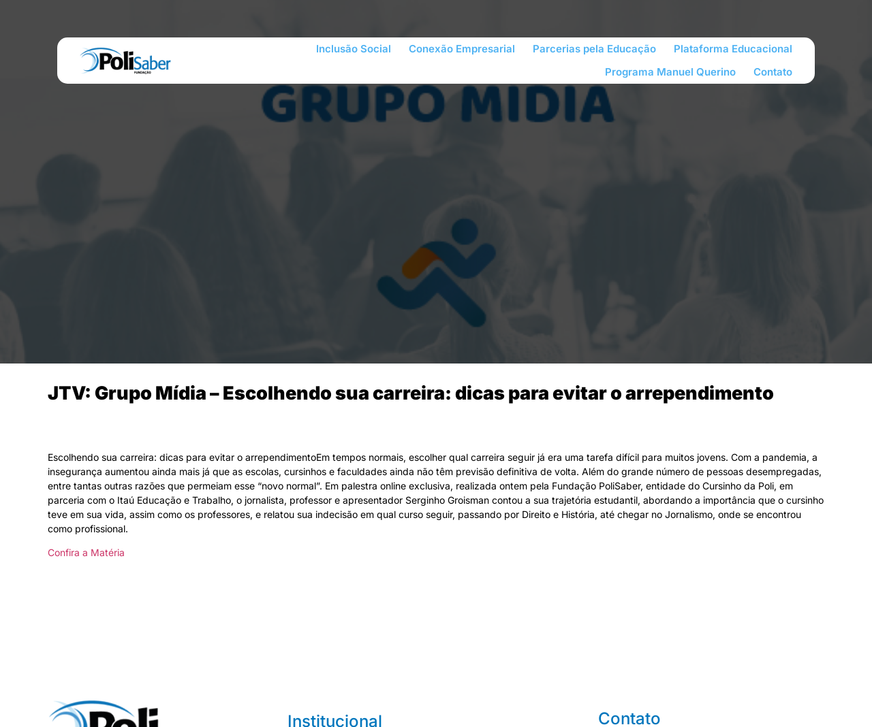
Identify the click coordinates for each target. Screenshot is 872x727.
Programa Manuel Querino (670, 71)
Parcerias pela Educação (594, 48)
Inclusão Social (353, 48)
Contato (772, 71)
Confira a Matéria (86, 552)
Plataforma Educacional (733, 48)
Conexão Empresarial (462, 48)
